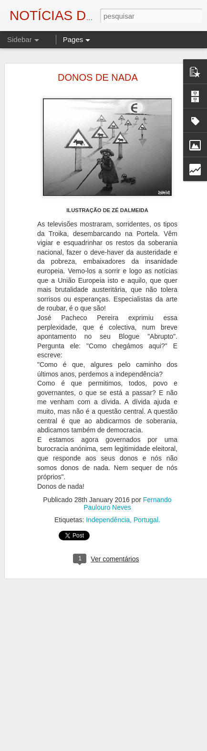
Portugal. (147, 517)
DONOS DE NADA (98, 74)
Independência (108, 517)
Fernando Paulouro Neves (127, 500)
